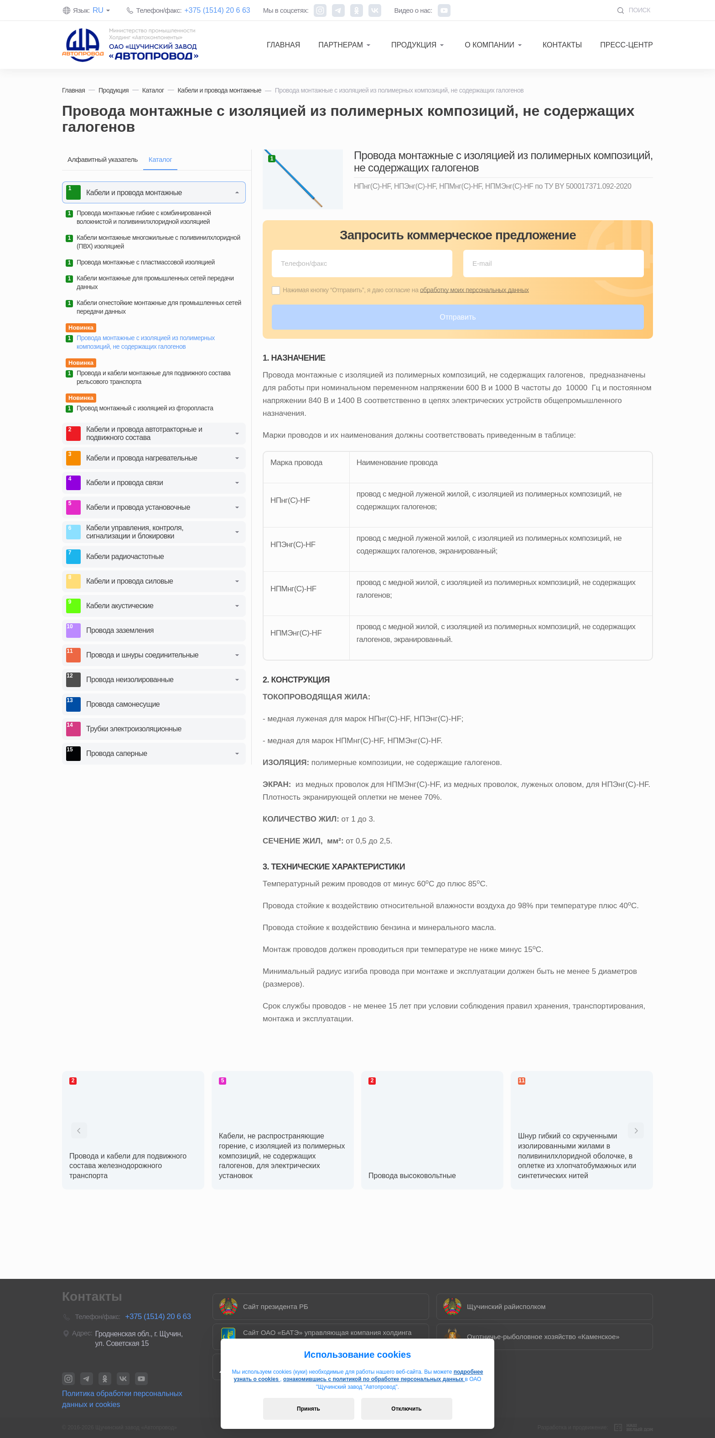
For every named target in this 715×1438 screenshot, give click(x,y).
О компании (489, 45)
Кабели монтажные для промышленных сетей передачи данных (150, 282)
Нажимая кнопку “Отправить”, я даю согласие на (406, 290)
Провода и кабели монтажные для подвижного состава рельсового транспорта (148, 377)
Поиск (633, 10)
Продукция (413, 45)
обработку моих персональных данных (474, 290)
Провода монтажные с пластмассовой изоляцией (140, 263)
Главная (283, 45)
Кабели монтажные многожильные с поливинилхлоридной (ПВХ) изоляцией (153, 242)
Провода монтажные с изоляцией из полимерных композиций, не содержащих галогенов (140, 342)
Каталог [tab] (160, 159)
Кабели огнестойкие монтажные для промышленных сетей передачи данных (153, 307)
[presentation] (79, 1130)
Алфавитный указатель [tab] (102, 159)
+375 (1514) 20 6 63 (217, 10)
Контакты (562, 45)
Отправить (458, 317)
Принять (308, 1409)
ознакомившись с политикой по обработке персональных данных (374, 1379)
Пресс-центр (626, 45)
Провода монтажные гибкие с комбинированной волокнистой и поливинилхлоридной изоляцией (138, 217)
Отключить (406, 1409)
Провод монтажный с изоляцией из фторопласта (139, 408)
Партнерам (340, 45)
